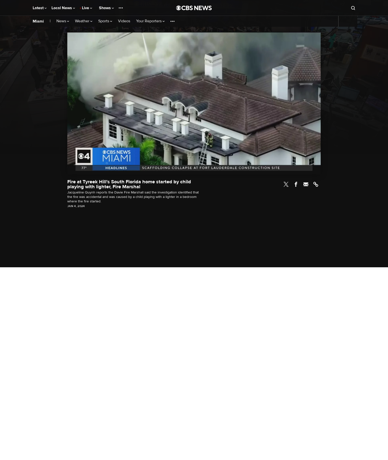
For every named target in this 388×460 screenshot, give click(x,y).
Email (305, 184)
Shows (106, 8)
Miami (38, 21)
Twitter (286, 184)
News (62, 21)
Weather (83, 21)
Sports (105, 21)
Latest (40, 8)
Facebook (295, 184)
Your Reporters (150, 21)
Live (87, 7)
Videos (124, 21)
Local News (63, 8)
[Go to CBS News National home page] (194, 7)
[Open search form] (353, 8)
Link (315, 184)
